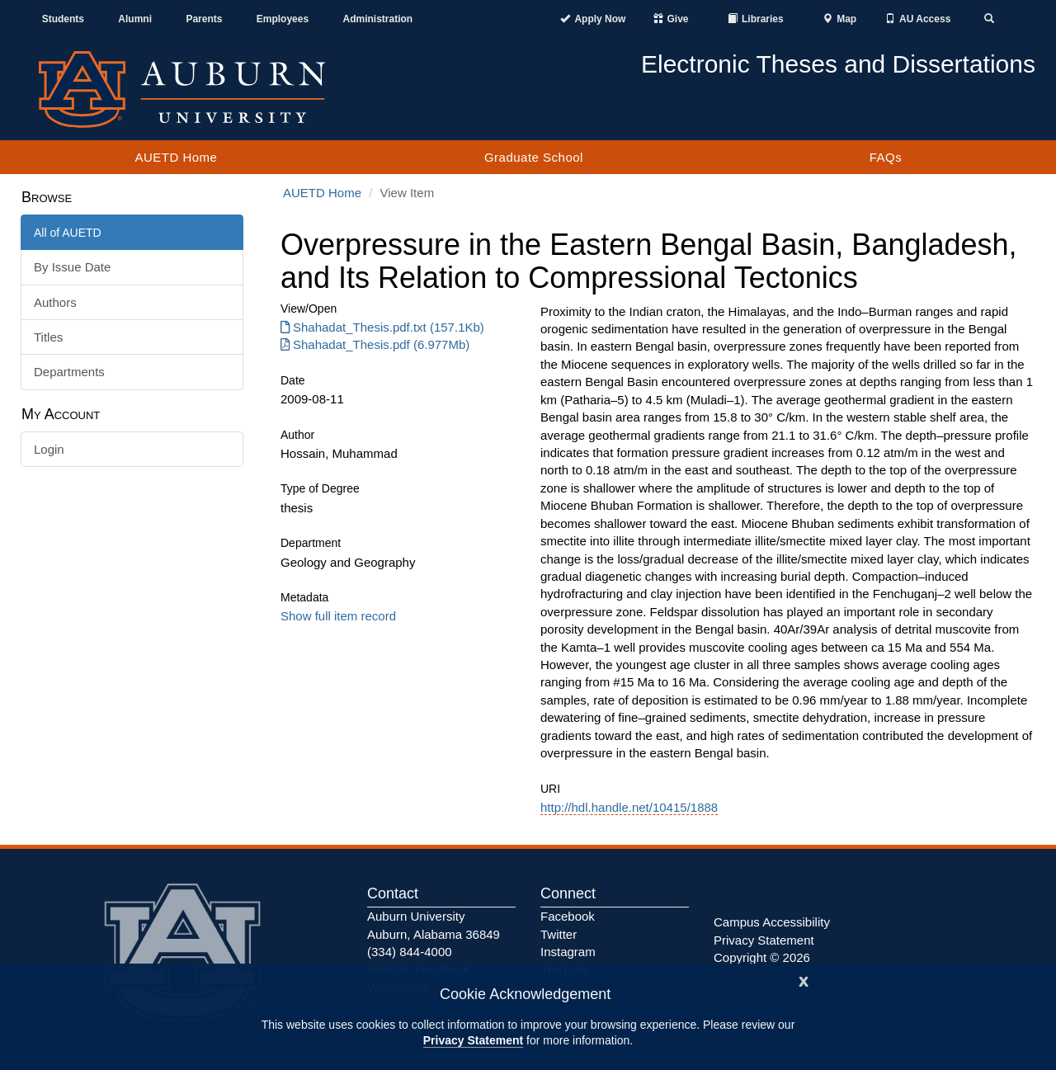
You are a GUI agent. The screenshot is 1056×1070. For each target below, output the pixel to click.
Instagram (568, 952)
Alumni (135, 19)
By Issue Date (72, 267)
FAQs (886, 157)
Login (49, 449)
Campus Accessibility (772, 922)
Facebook (567, 916)
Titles (48, 337)
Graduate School (533, 157)
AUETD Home (175, 157)
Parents (204, 19)
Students (63, 19)
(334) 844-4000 (409, 952)
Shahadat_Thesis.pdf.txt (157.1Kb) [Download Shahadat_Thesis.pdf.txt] (382, 327)
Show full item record (338, 616)
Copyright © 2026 (762, 957)
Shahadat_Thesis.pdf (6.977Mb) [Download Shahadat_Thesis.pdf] (374, 344)
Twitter (558, 934)
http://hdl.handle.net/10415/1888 (629, 807)
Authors (55, 302)
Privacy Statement (473, 1040)
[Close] (803, 979)
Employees (283, 19)
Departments (69, 372)
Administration (377, 19)
